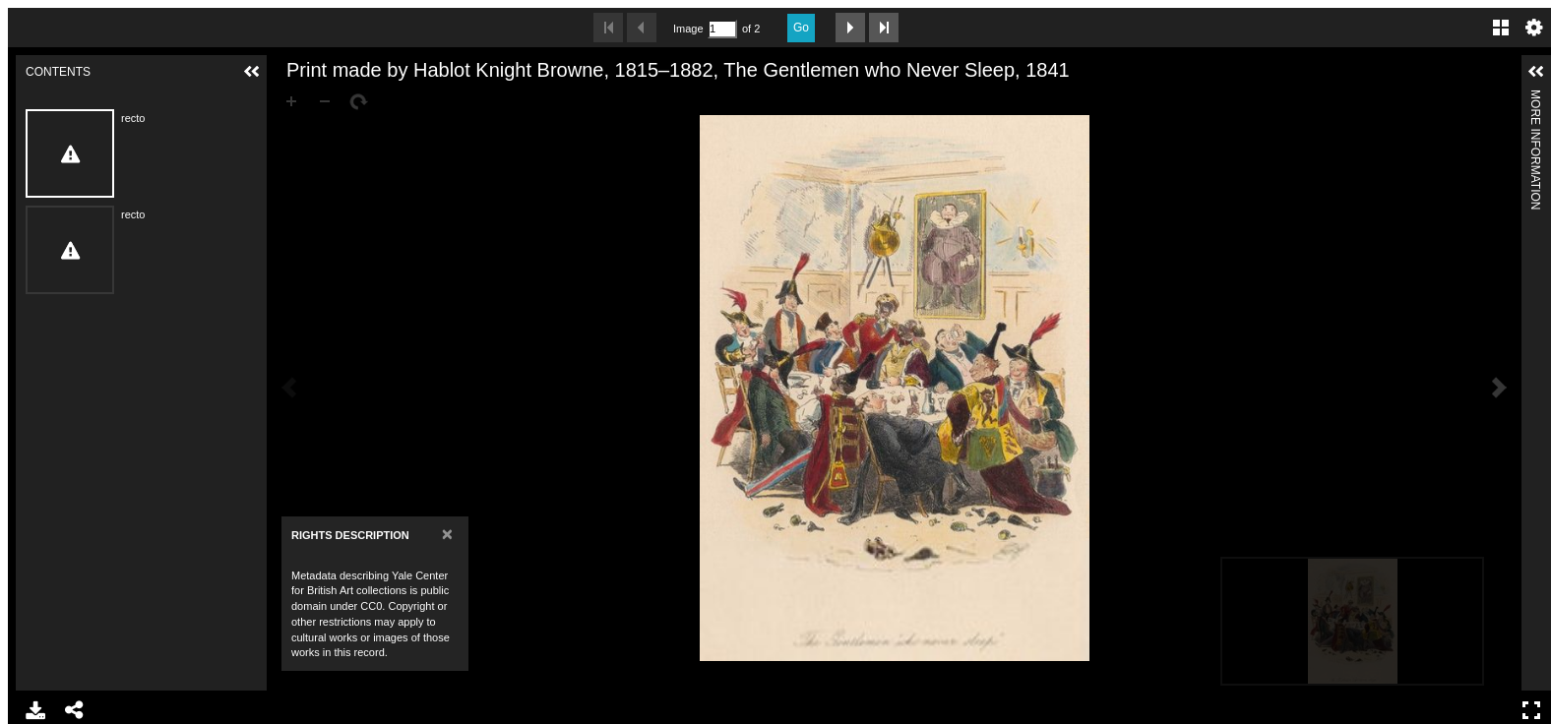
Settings (1534, 27)
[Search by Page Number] (722, 29)
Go (801, 27)
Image (688, 28)
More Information (1535, 98)
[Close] (447, 533)
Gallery (1501, 27)
